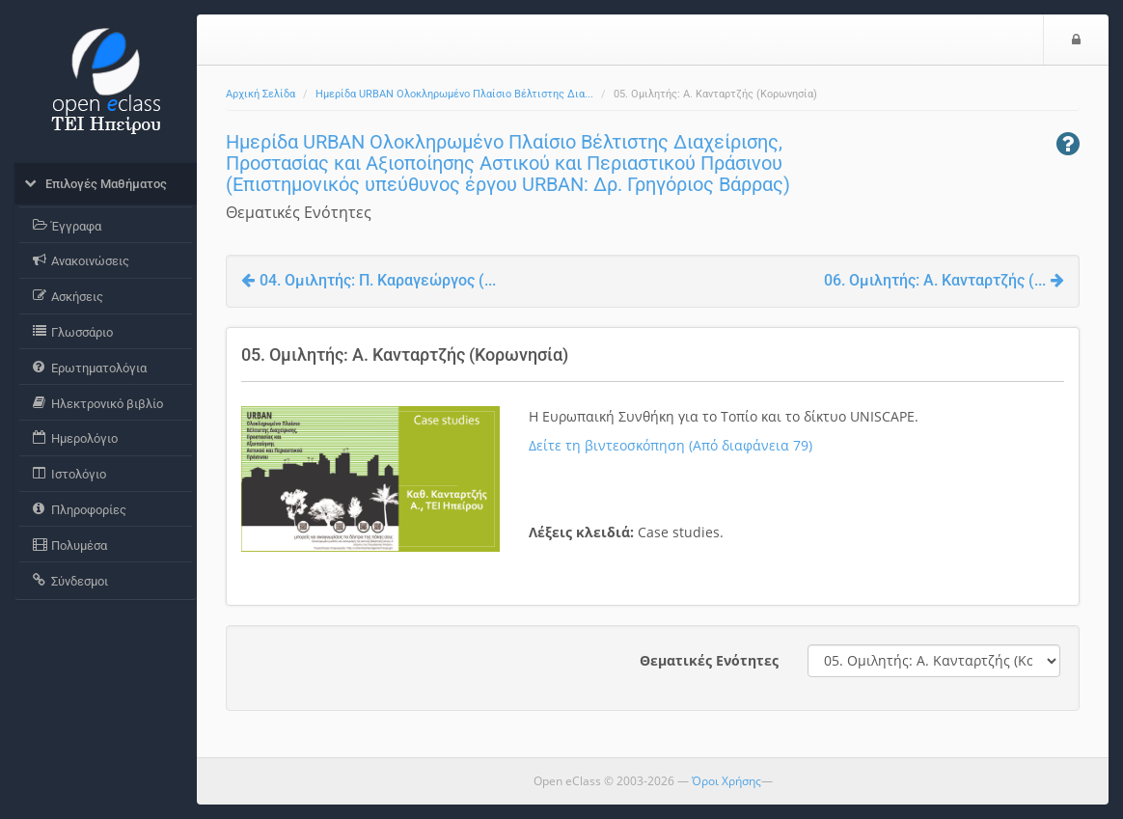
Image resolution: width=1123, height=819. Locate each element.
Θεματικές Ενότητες (709, 660)
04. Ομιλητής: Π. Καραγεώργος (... (368, 280)
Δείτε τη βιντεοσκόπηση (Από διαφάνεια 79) (670, 445)
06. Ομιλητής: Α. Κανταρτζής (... (944, 280)
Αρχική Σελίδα (260, 94)
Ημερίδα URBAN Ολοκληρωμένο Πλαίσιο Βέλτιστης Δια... (454, 94)
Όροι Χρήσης (726, 781)
